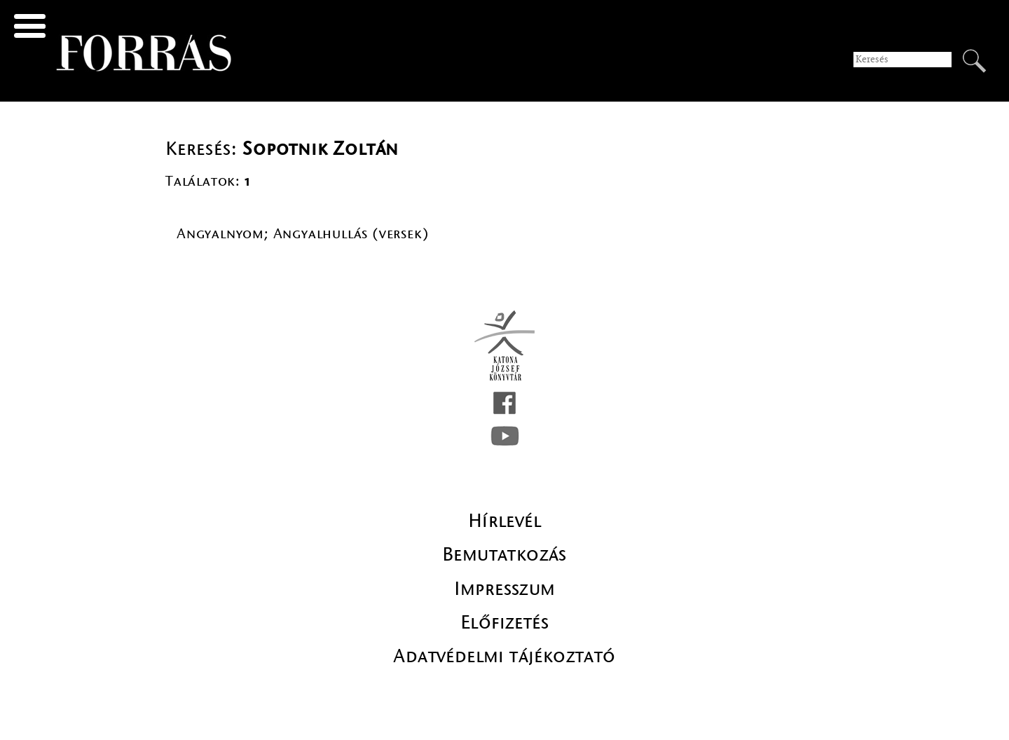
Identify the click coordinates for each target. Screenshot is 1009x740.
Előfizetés (504, 622)
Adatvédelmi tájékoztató (504, 656)
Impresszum (505, 589)
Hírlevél (504, 521)
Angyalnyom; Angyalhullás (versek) (303, 233)
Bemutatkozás (504, 554)
